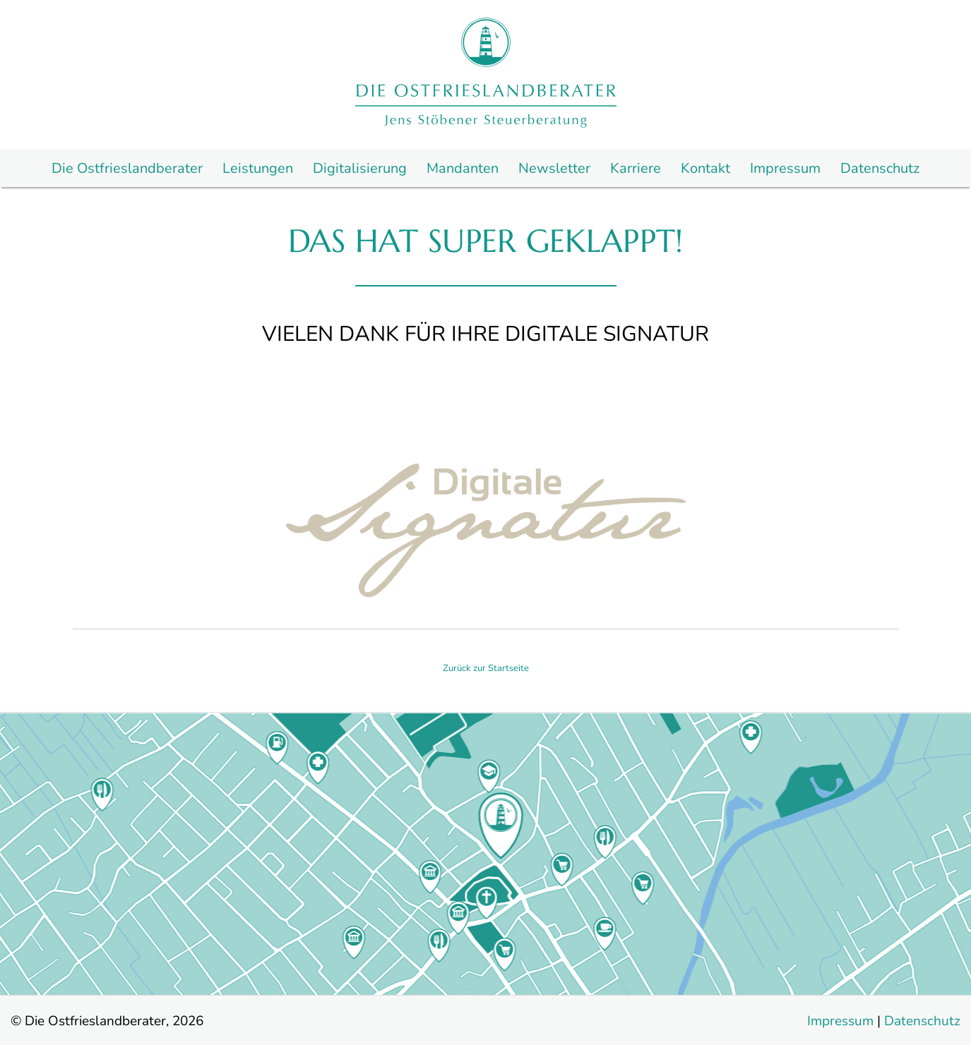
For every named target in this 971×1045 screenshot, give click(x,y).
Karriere (635, 169)
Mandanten (463, 169)
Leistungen (257, 169)
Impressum (785, 169)
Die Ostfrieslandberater (127, 169)
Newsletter (554, 169)
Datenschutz (879, 169)
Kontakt (705, 169)
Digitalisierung (360, 169)
